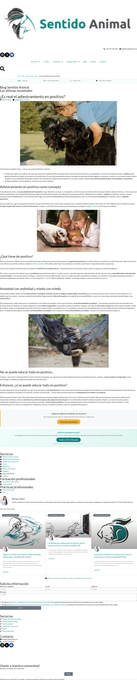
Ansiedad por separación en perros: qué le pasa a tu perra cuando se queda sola (67, 544)
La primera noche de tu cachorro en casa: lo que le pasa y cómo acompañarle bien (113, 555)
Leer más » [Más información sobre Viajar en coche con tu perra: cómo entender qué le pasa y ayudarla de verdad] (6, 572)
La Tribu (46, 62)
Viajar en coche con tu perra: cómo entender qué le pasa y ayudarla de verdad (22, 555)
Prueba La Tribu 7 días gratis (68, 440)
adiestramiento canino (32, 76)
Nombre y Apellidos (7, 586)
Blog (85, 62)
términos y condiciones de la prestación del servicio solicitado (30, 602)
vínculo (94, 206)
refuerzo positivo (38, 264)
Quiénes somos (73, 62)
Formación (58, 62)
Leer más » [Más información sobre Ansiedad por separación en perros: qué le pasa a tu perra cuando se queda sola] (52, 558)
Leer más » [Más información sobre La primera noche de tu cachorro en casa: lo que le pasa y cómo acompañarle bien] (97, 570)
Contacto (103, 62)
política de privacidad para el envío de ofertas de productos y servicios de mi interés (37, 605)
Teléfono (94, 586)
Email (48, 586)
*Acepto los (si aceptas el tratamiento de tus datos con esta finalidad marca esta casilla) (52, 602)
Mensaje (3, 592)
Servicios (35, 62)
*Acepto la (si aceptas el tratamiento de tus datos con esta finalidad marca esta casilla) (60, 605)
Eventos (93, 62)
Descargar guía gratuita (68, 422)
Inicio (18, 76)
